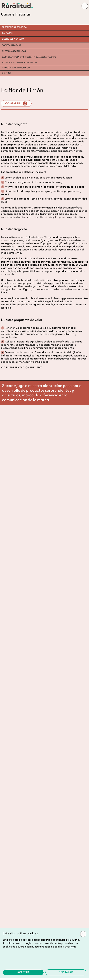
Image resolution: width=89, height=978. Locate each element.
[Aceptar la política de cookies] (23, 972)
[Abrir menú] (85, 6)
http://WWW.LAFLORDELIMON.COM (19, 63)
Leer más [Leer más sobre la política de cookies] (70, 946)
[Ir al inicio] (17, 5)
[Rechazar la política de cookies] (65, 972)
